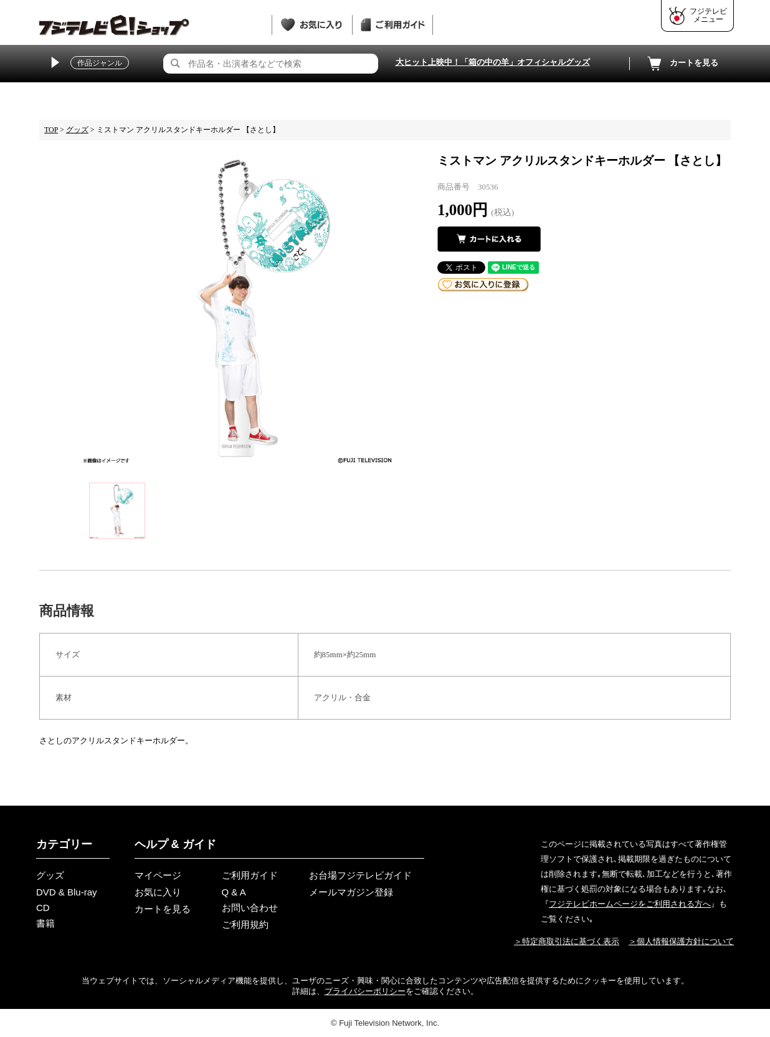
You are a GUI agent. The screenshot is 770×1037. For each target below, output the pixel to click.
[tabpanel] (238, 308)
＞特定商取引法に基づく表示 (566, 941)
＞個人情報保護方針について (681, 941)
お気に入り (158, 892)
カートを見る (681, 63)
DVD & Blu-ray (66, 892)
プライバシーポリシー (365, 991)
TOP (51, 129)
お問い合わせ (250, 907)
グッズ (77, 129)
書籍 (45, 923)
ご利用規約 (245, 924)
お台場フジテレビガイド (360, 875)
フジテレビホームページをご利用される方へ (630, 904)
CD (43, 907)
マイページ (158, 875)
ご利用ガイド (250, 875)
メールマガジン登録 (351, 892)
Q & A (234, 892)
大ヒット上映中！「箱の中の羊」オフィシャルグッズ (493, 62)
